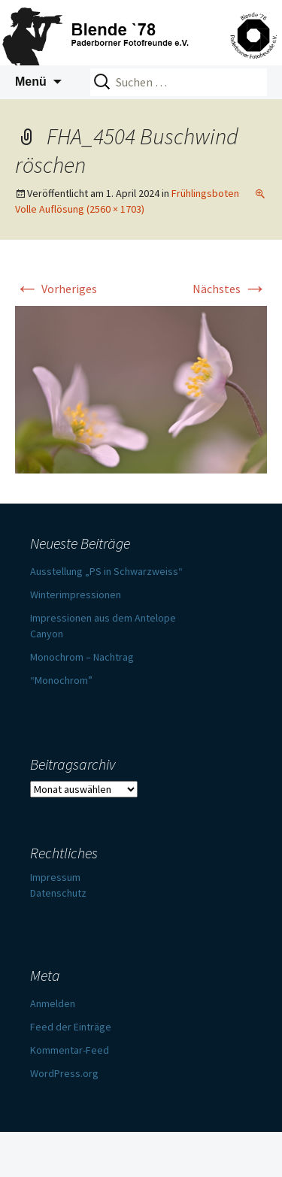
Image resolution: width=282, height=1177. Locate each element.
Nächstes (230, 288)
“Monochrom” (61, 680)
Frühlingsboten (205, 193)
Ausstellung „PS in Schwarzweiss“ (106, 571)
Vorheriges (56, 288)
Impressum (55, 877)
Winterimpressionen (75, 594)
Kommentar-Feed (69, 1050)
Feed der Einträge (70, 1026)
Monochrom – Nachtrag (82, 657)
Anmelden (52, 1003)
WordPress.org (64, 1073)
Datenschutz (58, 893)
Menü (31, 81)
